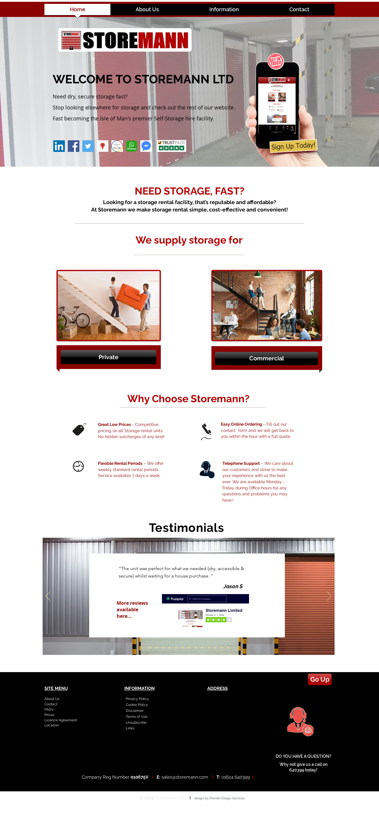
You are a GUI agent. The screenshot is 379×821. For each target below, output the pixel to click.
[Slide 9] (202, 647)
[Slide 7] (189, 647)
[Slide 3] (163, 647)
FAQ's (49, 709)
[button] (108, 357)
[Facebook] (73, 146)
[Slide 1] (149, 647)
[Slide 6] (183, 647)
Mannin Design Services (227, 798)
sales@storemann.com (185, 777)
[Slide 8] (196, 647)
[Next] (329, 596)
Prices (49, 715)
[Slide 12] (222, 647)
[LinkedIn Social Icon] (59, 146)
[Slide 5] (176, 647)
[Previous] (48, 596)
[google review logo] (117, 146)
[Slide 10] (209, 647)
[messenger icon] (146, 146)
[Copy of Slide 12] (228, 647)
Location (51, 725)
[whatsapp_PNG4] (131, 146)
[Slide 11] (215, 647)
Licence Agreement (60, 720)
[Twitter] (88, 146)
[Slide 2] (157, 647)
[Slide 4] (170, 647)
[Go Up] (320, 679)
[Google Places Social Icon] (102, 146)
